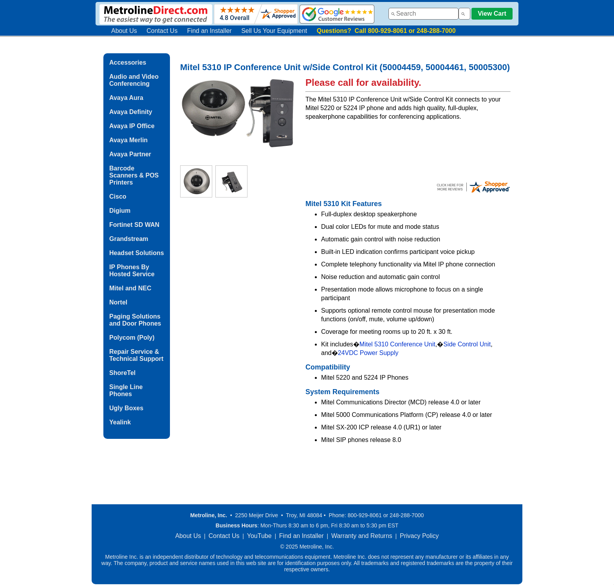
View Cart (492, 13)
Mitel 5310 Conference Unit (397, 344)
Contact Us (161, 30)
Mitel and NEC (130, 288)
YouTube (259, 535)
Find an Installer (209, 30)
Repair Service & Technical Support (136, 355)
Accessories (127, 62)
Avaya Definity (130, 112)
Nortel (118, 302)
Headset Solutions (136, 253)
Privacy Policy (419, 535)
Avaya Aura (126, 97)
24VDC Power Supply (368, 353)
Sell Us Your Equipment (274, 30)
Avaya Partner (130, 154)
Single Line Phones (126, 390)
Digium (119, 210)
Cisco (117, 196)
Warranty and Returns (361, 535)
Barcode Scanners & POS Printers (134, 175)
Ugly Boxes (126, 408)
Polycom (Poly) (132, 337)
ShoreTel (122, 372)
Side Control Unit (467, 344)
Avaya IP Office (132, 126)
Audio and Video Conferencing (134, 80)
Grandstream (128, 238)
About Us (124, 30)
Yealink (120, 422)
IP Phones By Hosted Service (132, 270)
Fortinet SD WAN (134, 224)
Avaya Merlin (128, 140)
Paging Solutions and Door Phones (135, 320)
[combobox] (423, 14)
